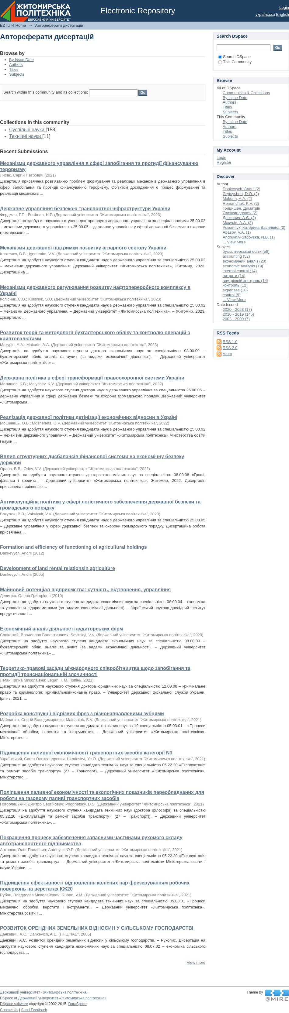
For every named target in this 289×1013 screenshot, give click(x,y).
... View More (234, 242)
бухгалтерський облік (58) (246, 251)
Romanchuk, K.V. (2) (241, 203)
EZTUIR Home (13, 25)
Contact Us (9, 1010)
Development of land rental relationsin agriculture (57, 568)
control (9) (232, 295)
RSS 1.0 (230, 341)
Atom (227, 354)
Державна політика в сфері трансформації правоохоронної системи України (92, 377)
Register (224, 162)
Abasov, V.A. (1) (237, 232)
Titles (14, 69)
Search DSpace (234, 56)
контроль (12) (235, 285)
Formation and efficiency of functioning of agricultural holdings (73, 547)
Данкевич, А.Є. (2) (239, 217)
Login (284, 7)
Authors (16, 64)
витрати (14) (234, 275)
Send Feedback (34, 1010)
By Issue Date (21, 59)
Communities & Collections (246, 93)
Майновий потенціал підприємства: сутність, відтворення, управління (85, 589)
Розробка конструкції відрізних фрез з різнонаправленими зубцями (82, 713)
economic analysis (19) (243, 266)
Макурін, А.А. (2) (238, 222)
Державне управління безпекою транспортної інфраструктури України (85, 208)
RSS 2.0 (230, 347)
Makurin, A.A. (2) (237, 198)
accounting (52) (236, 256)
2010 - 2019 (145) (238, 314)
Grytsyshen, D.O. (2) (241, 193)
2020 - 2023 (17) (237, 309)
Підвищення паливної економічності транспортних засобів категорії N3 (86, 752)
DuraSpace (77, 1004)
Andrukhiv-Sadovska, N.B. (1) (249, 237)
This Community (235, 62)
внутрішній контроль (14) (245, 280)
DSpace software (14, 1004)
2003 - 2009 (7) (236, 319)
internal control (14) (240, 271)
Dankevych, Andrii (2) (241, 189)
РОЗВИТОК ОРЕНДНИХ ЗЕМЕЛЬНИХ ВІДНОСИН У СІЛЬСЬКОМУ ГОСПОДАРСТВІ (96, 928)
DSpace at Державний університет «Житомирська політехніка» (53, 998)
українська (265, 14)
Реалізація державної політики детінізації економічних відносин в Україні (88, 417)
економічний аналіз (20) (244, 261)
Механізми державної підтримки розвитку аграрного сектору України (83, 247)
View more (196, 962)
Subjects (16, 74)
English (282, 14)
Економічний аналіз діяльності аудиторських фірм (61, 628)
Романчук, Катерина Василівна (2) (254, 227)
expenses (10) (235, 290)
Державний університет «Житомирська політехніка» (44, 992)
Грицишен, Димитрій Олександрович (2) (241, 210)
